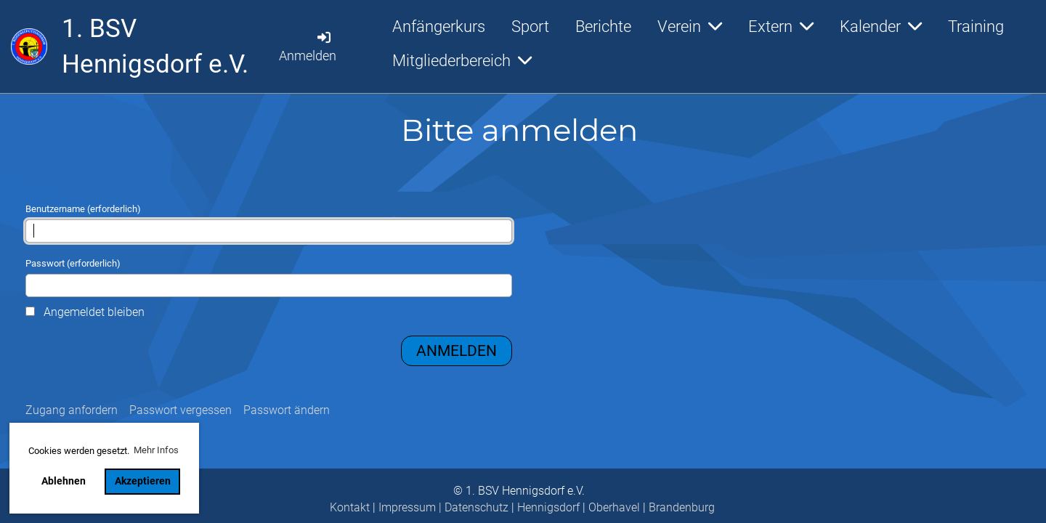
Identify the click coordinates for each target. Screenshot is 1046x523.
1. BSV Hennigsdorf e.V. (155, 46)
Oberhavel (614, 507)
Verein (689, 26)
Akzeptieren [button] (143, 481)
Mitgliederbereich (462, 61)
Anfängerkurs (438, 26)
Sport (530, 26)
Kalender (881, 26)
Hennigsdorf (548, 507)
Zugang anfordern (71, 410)
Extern (781, 26)
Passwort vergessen (180, 410)
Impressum (407, 507)
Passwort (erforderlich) (268, 277)
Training (976, 26)
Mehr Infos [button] (156, 450)
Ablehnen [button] (63, 481)
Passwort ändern (286, 410)
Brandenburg (682, 507)
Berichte (603, 26)
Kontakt (350, 507)
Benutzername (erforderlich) (268, 223)
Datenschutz (476, 507)
